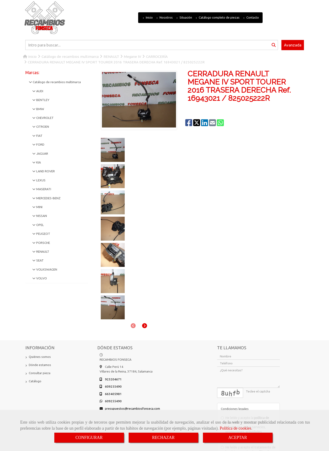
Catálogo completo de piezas (219, 17)
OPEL (40, 225)
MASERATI (43, 189)
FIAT (39, 135)
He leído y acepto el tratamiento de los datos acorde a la (248, 405)
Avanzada (292, 45)
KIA (38, 162)
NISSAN (41, 216)
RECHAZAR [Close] (163, 437)
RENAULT (42, 251)
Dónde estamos (40, 318)
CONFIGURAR (89, 437)
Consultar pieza (39, 326)
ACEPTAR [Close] (237, 437)
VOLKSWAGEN (46, 269)
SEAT (40, 260)
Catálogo (35, 334)
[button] (144, 168)
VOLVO (41, 278)
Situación (185, 17)
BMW (40, 109)
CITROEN (42, 126)
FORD (40, 144)
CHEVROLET (45, 118)
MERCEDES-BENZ (48, 198)
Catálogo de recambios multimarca (56, 82)
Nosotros (166, 17)
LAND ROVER (45, 171)
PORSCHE (43, 243)
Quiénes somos (40, 310)
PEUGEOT (43, 233)
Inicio (149, 17)
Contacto (252, 17)
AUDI (39, 91)
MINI (39, 207)
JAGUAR (42, 153)
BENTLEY (42, 100)
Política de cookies (235, 428)
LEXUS (41, 180)
